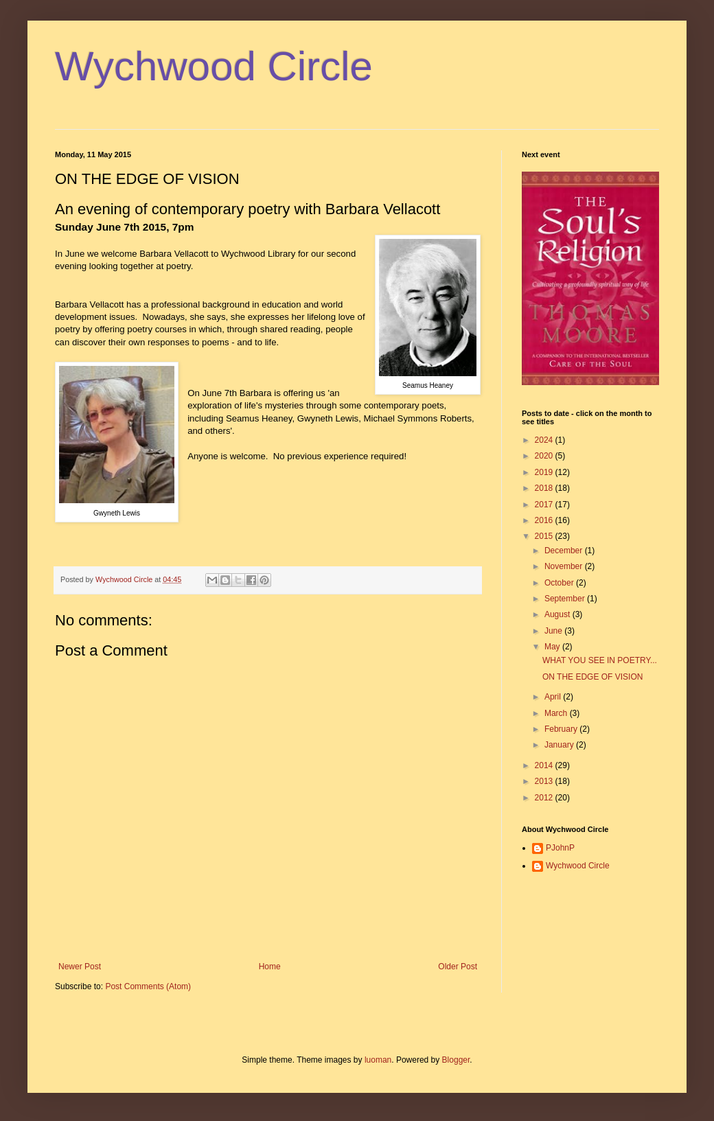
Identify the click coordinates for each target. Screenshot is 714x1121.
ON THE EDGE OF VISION (592, 677)
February (561, 729)
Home (270, 966)
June (554, 631)
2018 (545, 488)
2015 (545, 536)
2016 (545, 520)
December (564, 550)
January (560, 745)
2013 (545, 781)
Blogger (456, 1060)
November (564, 566)
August (558, 614)
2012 (545, 797)
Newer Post (79, 966)
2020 (545, 456)
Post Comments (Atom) (148, 986)
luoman (378, 1060)
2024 (545, 440)
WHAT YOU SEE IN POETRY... (599, 660)
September (565, 598)
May (553, 646)
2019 (545, 472)
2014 (545, 765)
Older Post (457, 966)
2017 (545, 504)
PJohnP (560, 848)
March (557, 713)
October (560, 583)
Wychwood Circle (214, 66)
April (553, 697)
